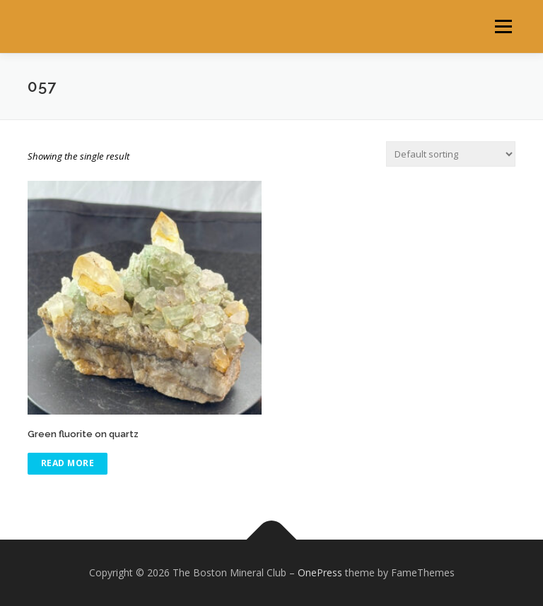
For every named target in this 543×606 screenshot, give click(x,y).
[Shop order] (450, 154)
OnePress (320, 572)
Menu (503, 26)
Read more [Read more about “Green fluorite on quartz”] (68, 463)
